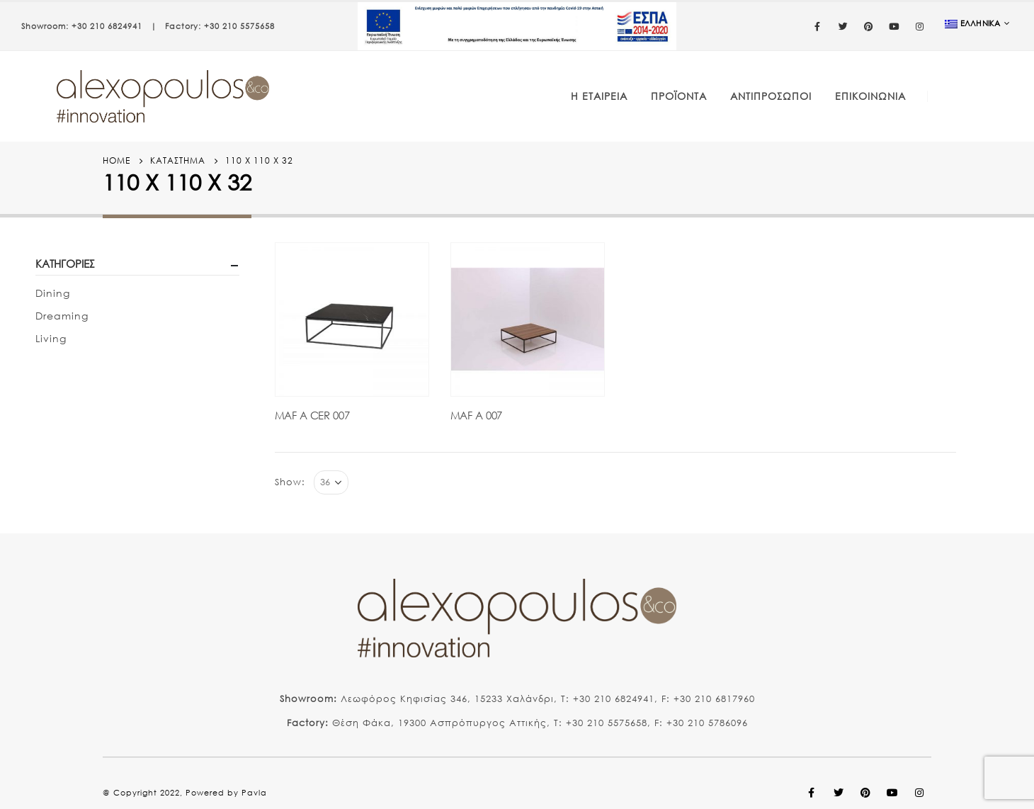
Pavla (254, 792)
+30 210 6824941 (107, 26)
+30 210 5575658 (239, 26)
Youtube (892, 792)
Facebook (811, 792)
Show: (290, 482)
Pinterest (865, 792)
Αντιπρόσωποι (771, 96)
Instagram (919, 792)
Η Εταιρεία (599, 96)
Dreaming (62, 315)
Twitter (838, 792)
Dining (52, 293)
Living (51, 338)
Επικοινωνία (870, 96)
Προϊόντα (679, 96)
